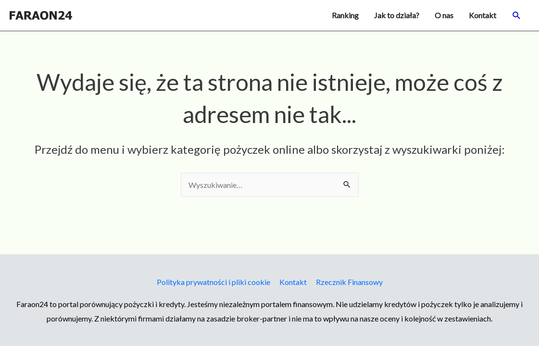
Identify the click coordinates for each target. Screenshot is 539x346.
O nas (444, 15)
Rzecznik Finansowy (349, 281)
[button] (517, 16)
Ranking (345, 15)
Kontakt (482, 15)
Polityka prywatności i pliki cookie (213, 281)
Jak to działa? (396, 15)
